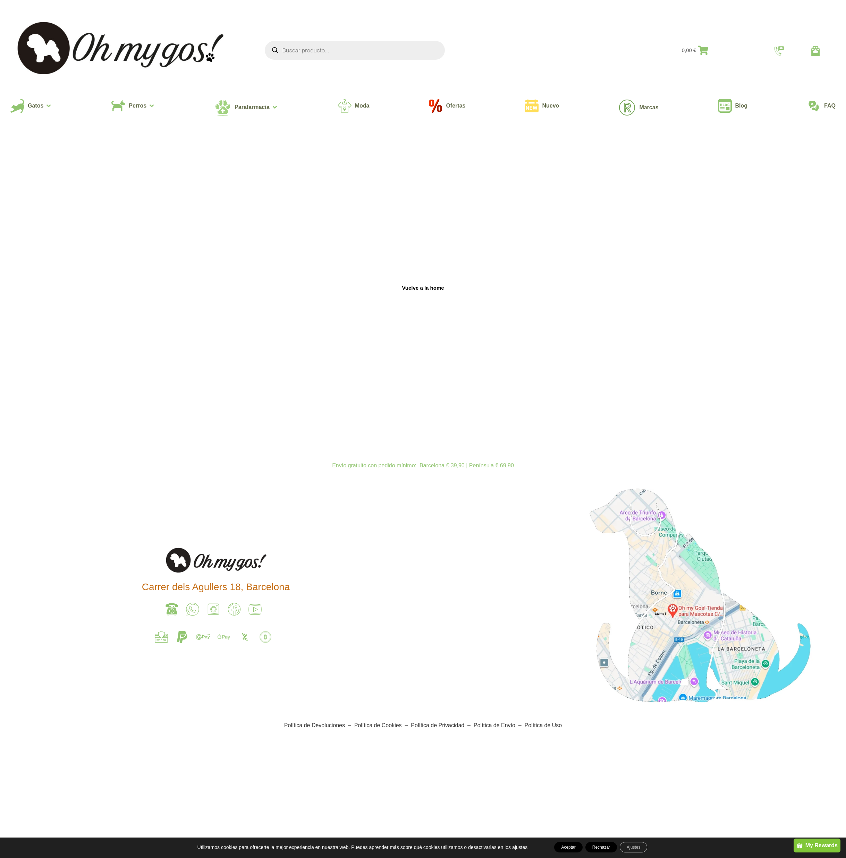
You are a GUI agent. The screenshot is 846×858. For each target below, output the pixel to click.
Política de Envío (495, 725)
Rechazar (601, 847)
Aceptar (558, 847)
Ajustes (643, 847)
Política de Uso (542, 725)
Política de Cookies (378, 725)
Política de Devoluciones (314, 725)
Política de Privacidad (437, 725)
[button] (31, 105)
